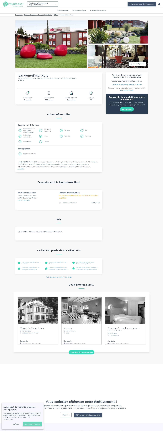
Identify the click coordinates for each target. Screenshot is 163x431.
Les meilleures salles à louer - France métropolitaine (85, 263)
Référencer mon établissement (141, 4)
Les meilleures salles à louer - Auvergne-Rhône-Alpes (31, 268)
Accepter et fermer (32, 424)
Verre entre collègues (79, 10)
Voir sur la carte (24, 200)
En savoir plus (8, 419)
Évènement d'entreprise (98, 10)
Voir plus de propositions (81, 352)
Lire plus (21, 169)
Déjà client (66, 415)
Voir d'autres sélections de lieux (59, 277)
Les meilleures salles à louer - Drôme (127, 84)
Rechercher (127, 109)
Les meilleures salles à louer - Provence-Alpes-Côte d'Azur (58, 268)
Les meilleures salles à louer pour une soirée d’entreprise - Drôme (87, 268)
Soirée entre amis (62, 10)
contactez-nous (126, 90)
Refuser (16, 424)
